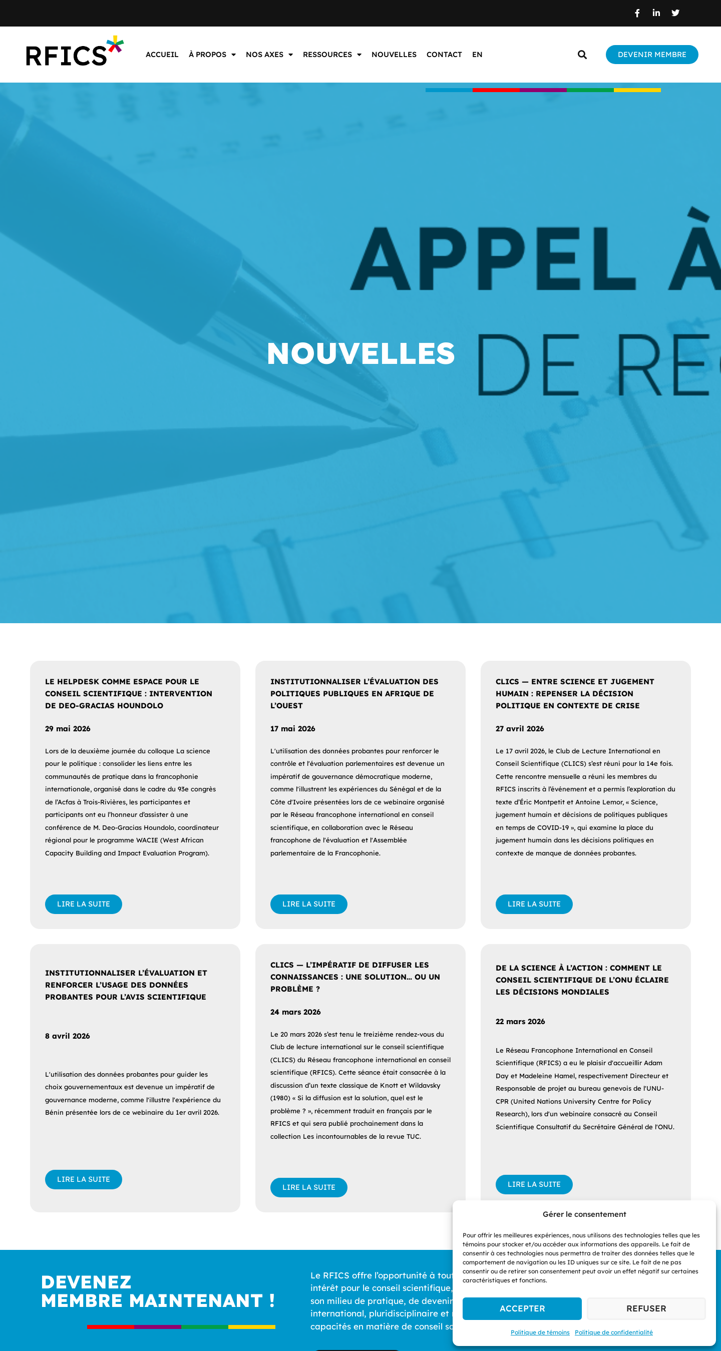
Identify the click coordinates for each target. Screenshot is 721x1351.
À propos (212, 55)
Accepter (522, 1308)
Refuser (646, 1308)
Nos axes (269, 55)
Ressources (332, 55)
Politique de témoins (540, 1332)
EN (477, 54)
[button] (582, 55)
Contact (444, 54)
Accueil (162, 54)
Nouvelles (394, 54)
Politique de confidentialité (614, 1332)
